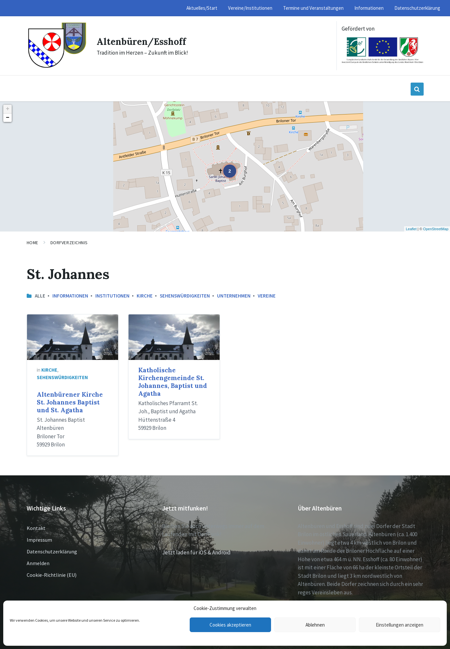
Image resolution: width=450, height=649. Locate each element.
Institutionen (112, 296)
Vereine (267, 296)
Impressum (39, 539)
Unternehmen (234, 296)
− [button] (7, 118)
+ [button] (7, 109)
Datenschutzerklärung (52, 551)
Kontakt (36, 528)
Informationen (70, 296)
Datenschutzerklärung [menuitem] (417, 8)
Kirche (145, 296)
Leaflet (411, 229)
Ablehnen (315, 625)
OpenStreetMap (435, 229)
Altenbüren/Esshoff (144, 41)
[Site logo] (57, 67)
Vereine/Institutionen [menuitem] (250, 8)
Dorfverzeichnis (69, 242)
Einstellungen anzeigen (399, 625)
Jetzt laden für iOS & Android (196, 552)
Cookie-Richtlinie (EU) (51, 575)
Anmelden (38, 563)
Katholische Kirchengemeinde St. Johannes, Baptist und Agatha (172, 381)
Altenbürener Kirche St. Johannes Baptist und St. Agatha (70, 402)
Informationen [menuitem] (369, 8)
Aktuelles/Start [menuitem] (201, 8)
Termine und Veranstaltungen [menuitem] (313, 8)
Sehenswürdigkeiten (185, 296)
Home (32, 242)
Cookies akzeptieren (230, 625)
